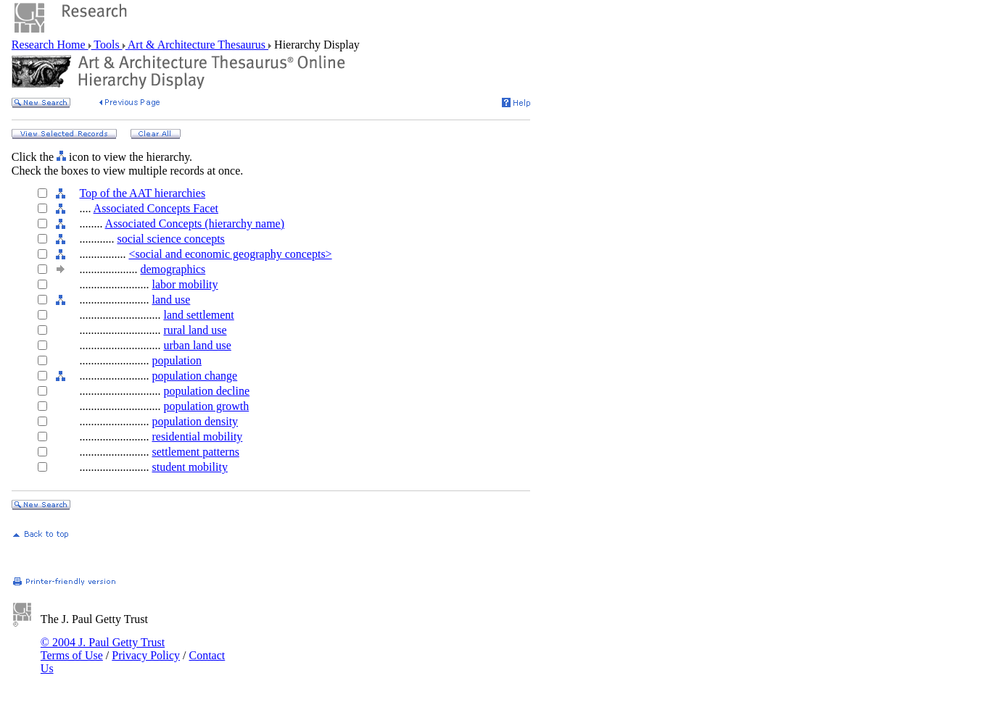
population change (194, 375)
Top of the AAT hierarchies (142, 193)
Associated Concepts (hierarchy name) (194, 223)
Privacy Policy (146, 655)
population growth (206, 406)
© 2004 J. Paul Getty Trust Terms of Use (103, 648)
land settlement (198, 315)
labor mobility (185, 284)
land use (171, 299)
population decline (206, 391)
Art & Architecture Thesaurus (196, 44)
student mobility (189, 467)
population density (195, 421)
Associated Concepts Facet (156, 208)
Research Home (50, 44)
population (176, 360)
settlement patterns (195, 452)
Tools (107, 44)
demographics (172, 269)
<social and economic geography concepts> (229, 254)
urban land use (197, 345)
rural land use (194, 330)
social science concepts (170, 239)
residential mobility (197, 436)
